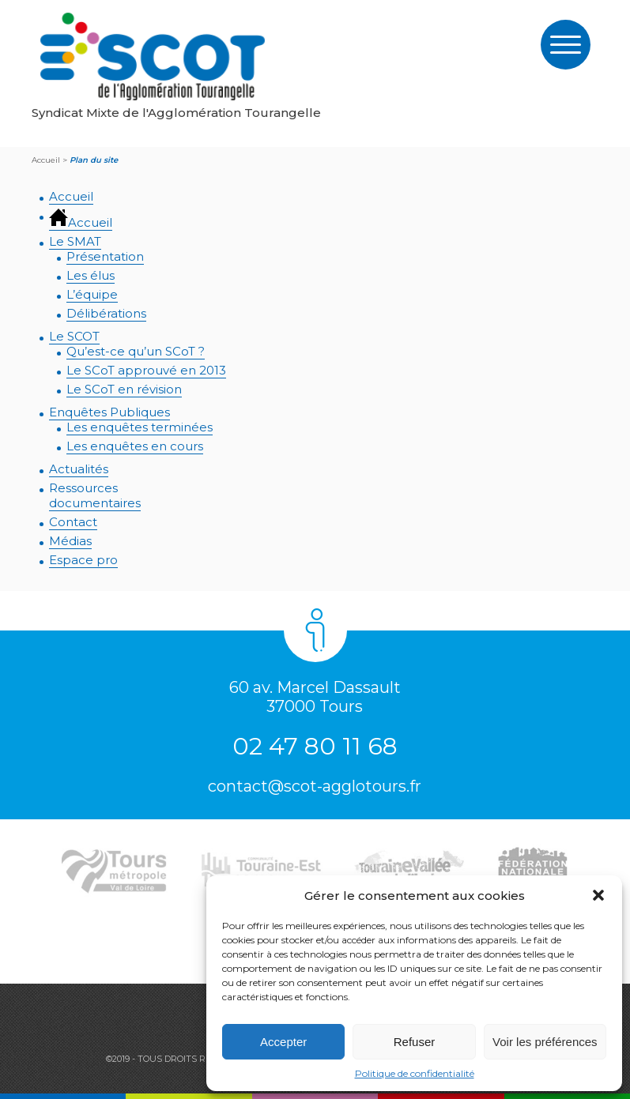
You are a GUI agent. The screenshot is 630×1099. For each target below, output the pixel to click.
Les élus (90, 275)
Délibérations (106, 313)
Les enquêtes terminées (139, 427)
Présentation (105, 256)
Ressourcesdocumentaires (95, 495)
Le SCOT (74, 336)
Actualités (78, 468)
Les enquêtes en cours (134, 446)
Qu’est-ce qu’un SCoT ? (135, 351)
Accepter (283, 1041)
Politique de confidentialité (414, 1073)
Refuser (415, 1041)
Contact (73, 521)
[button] (598, 895)
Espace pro (83, 559)
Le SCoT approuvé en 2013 (146, 370)
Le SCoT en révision (124, 389)
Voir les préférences (545, 1041)
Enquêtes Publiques (109, 412)
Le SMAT (75, 241)
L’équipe (92, 294)
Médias (70, 540)
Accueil (71, 196)
